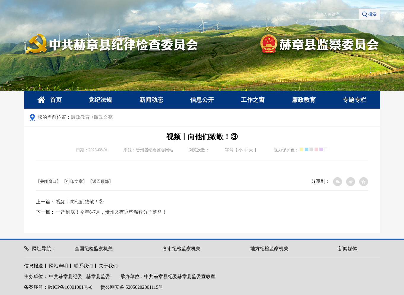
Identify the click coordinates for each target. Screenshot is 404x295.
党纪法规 (100, 99)
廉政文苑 (103, 117)
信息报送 (33, 265)
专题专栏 (354, 99)
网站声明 (58, 265)
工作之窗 (253, 99)
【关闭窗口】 (48, 181)
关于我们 (108, 265)
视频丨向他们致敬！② (80, 201)
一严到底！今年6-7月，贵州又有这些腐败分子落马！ (111, 212)
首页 (49, 99)
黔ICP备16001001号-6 (70, 287)
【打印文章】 (74, 181)
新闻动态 (151, 99)
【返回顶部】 (100, 181)
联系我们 (83, 265)
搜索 (369, 14)
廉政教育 (304, 99)
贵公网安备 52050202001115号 (132, 287)
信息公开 (202, 99)
